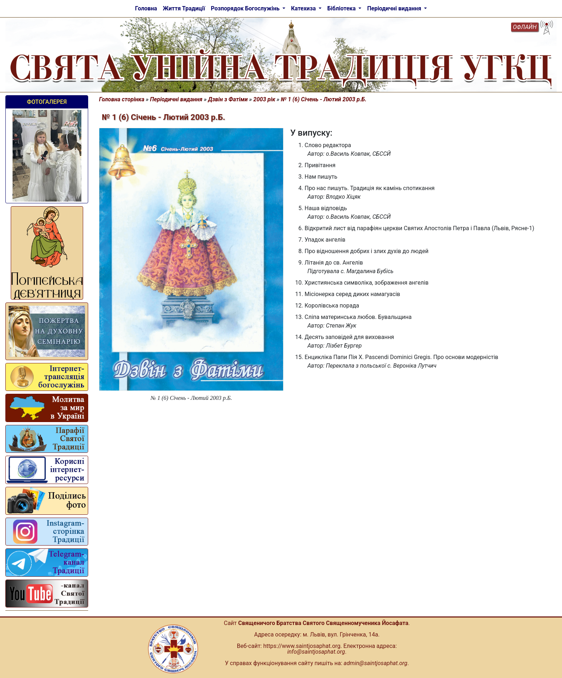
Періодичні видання (176, 99)
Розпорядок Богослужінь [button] (246, 8)
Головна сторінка (121, 99)
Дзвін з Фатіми (228, 99)
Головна (146, 8)
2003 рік (264, 99)
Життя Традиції (184, 8)
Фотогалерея (47, 101)
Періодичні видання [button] (395, 8)
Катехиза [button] (304, 8)
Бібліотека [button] (342, 8)
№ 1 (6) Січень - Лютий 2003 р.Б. (324, 99)
